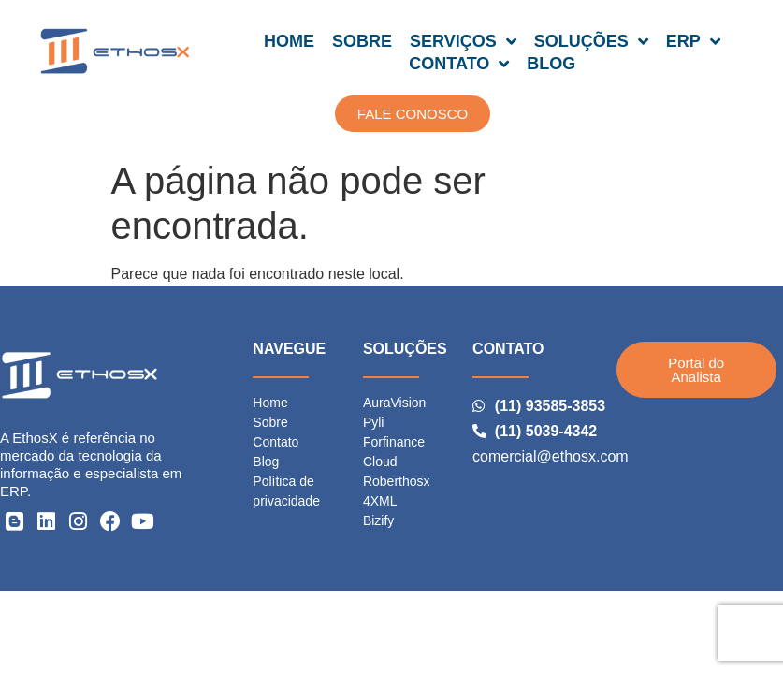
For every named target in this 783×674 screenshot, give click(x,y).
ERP (693, 41)
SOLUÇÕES (591, 41)
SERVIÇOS (463, 41)
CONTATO (459, 63)
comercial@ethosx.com (550, 456)
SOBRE (362, 41)
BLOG (551, 63)
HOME (289, 41)
